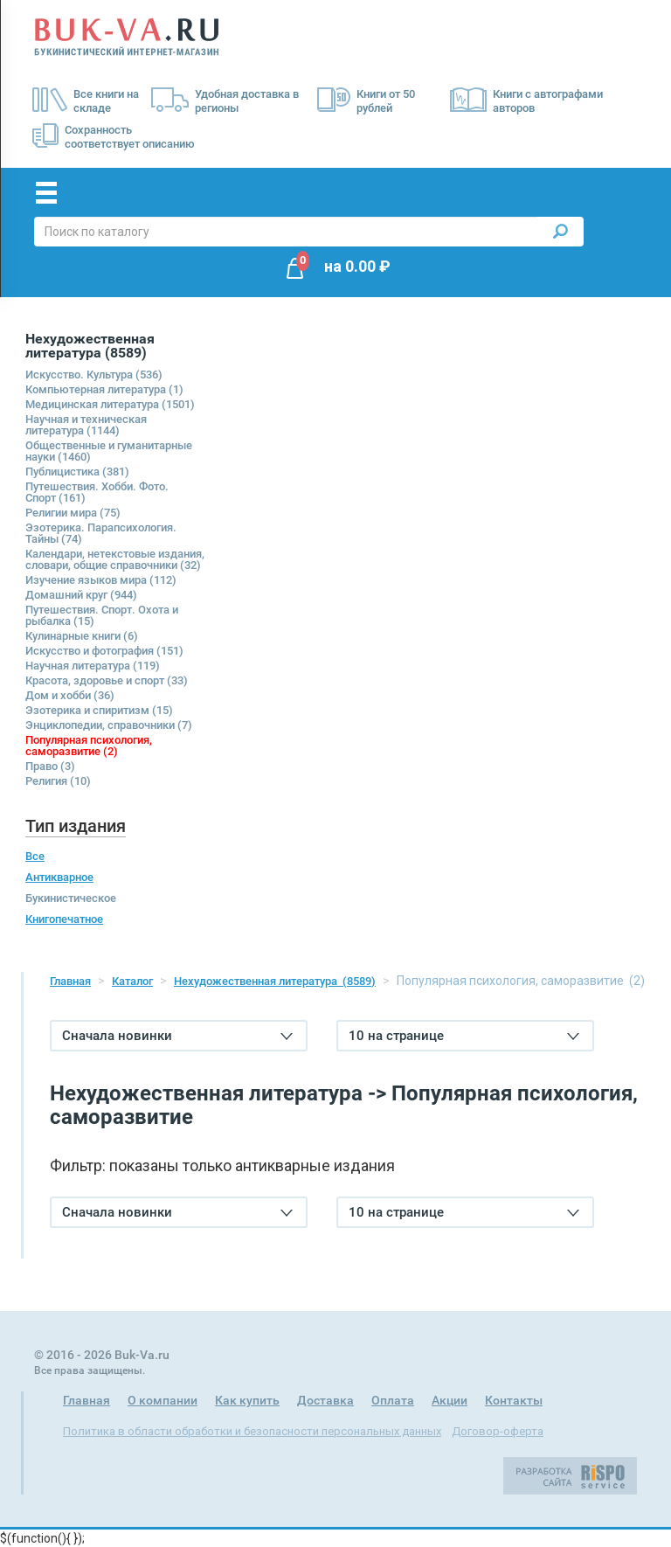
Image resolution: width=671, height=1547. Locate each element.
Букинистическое (70, 898)
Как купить (247, 1400)
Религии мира (73, 512)
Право (50, 766)
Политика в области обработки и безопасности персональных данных (252, 1431)
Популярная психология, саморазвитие (88, 745)
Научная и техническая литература (86, 425)
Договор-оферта (497, 1431)
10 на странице (464, 1036)
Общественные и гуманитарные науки (108, 451)
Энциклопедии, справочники (108, 725)
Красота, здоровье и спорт (106, 680)
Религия (58, 780)
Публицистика (77, 471)
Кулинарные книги (81, 635)
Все (35, 856)
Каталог (132, 981)
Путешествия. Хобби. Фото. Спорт (97, 492)
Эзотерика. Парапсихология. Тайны (100, 533)
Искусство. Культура (94, 374)
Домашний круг (81, 594)
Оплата (392, 1400)
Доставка (325, 1400)
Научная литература (92, 665)
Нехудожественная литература (275, 981)
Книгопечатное (64, 919)
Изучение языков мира (100, 579)
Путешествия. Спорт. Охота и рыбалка (101, 615)
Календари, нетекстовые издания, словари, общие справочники (114, 559)
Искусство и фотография (104, 650)
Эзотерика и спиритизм (99, 710)
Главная (70, 981)
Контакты (514, 1400)
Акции (449, 1400)
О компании (162, 1400)
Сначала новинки (177, 1036)
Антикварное (59, 877)
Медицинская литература (110, 404)
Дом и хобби (69, 695)
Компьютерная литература (104, 389)
